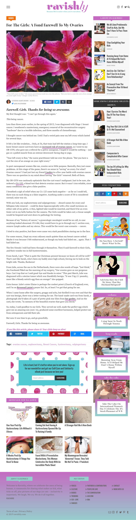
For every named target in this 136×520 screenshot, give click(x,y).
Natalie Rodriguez (111, 94)
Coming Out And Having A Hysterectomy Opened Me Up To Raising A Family (48, 428)
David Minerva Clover (112, 37)
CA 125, (19, 183)
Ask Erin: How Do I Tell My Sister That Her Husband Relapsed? (111, 282)
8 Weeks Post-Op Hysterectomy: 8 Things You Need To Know (18, 458)
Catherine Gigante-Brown (20, 101)
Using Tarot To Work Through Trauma (111, 322)
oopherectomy (35, 344)
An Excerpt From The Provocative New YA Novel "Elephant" (117, 87)
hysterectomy (64, 344)
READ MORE (10, 498)
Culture (74, 489)
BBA (88, 499)
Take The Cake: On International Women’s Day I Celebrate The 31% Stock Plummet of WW (111, 407)
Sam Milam (109, 49)
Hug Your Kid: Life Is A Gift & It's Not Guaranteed (117, 128)
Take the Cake (111, 377)
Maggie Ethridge (111, 65)
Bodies (11, 18)
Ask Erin (111, 253)
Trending (74, 496)
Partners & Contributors (97, 485)
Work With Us (118, 489)
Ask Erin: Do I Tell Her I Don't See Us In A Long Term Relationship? (116, 73)
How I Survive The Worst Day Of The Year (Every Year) (117, 114)
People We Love (92, 489)
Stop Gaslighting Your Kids (116, 44)
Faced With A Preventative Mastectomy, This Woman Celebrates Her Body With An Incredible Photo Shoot (48, 460)
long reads (111, 333)
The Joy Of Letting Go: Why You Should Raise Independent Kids (117, 169)
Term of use (11, 511)
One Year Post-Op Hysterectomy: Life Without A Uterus (19, 428)
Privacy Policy (25, 511)
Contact (116, 485)
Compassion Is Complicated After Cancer (117, 155)
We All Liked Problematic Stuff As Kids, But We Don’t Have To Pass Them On (117, 29)
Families (74, 503)
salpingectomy (79, 344)
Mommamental (111, 214)
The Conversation (93, 492)
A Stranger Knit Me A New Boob (78, 425)
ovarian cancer (20, 344)
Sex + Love (74, 499)
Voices (73, 485)
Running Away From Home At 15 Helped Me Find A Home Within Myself (117, 59)
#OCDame (111, 294)
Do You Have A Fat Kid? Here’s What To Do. (111, 242)
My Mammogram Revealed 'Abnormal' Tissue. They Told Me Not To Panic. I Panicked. (77, 458)
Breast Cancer (49, 344)
